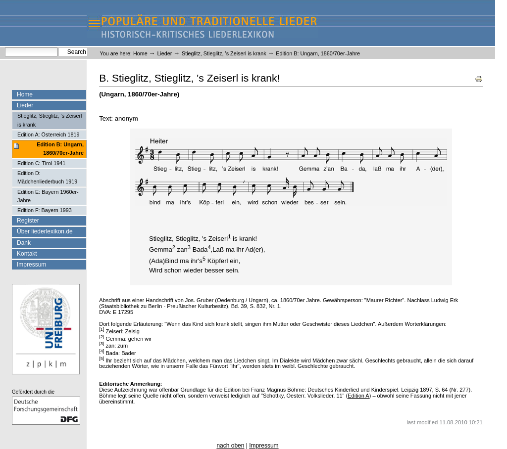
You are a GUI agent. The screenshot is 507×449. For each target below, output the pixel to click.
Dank (24, 242)
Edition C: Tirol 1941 (41, 163)
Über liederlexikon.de (45, 231)
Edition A (358, 396)
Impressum (31, 264)
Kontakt (27, 253)
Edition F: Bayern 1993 (44, 210)
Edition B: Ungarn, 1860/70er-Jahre (60, 148)
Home (140, 53)
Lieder (164, 53)
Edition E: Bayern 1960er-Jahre (48, 196)
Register (28, 220)
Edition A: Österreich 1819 (48, 134)
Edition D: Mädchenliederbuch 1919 (47, 177)
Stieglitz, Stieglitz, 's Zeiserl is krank (224, 53)
